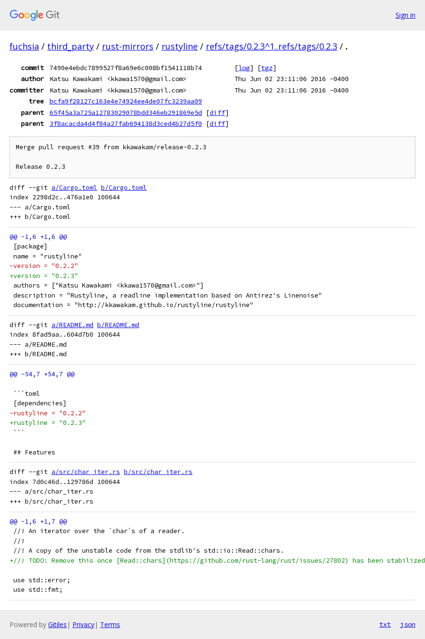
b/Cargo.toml (124, 188)
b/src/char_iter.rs (158, 472)
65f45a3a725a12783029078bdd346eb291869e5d (126, 112)
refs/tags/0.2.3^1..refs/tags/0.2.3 (271, 46)
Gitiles (57, 624)
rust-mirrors (127, 46)
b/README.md (118, 325)
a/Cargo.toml (74, 188)
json (407, 624)
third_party (70, 46)
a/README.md (72, 325)
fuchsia (24, 46)
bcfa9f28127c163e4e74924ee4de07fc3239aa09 (126, 101)
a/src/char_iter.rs (85, 472)
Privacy (83, 624)
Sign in (405, 15)
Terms (110, 624)
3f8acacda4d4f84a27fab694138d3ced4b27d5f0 (126, 123)
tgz (267, 67)
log (244, 67)
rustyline (180, 46)
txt (385, 624)
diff (217, 112)
